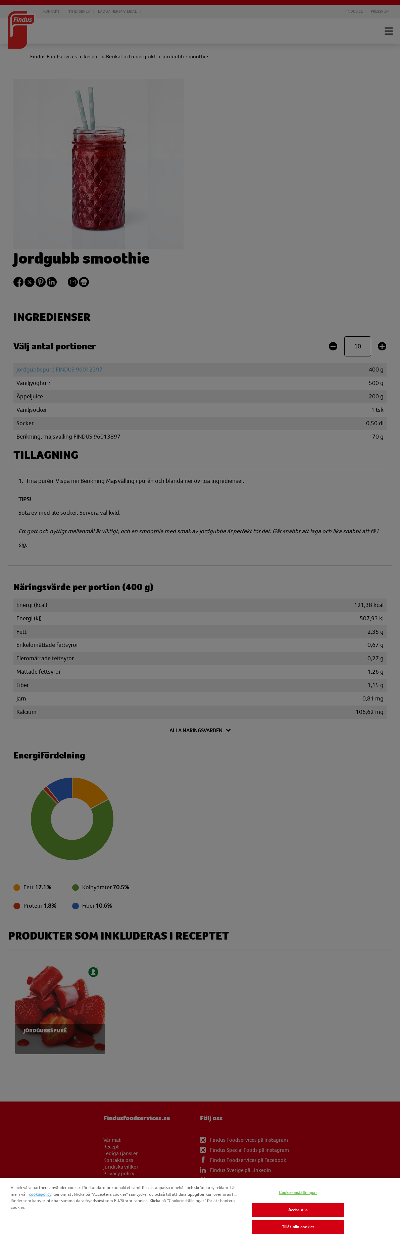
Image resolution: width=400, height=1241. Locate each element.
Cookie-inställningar (298, 1192)
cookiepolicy (40, 1194)
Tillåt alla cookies (298, 1227)
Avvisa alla (298, 1209)
